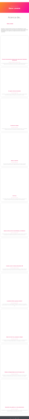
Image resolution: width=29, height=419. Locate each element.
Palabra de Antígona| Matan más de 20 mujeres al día (14, 372)
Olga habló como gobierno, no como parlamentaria (14, 407)
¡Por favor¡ (14, 195)
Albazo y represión (14, 160)
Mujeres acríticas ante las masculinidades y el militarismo (14, 230)
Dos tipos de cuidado (14, 125)
